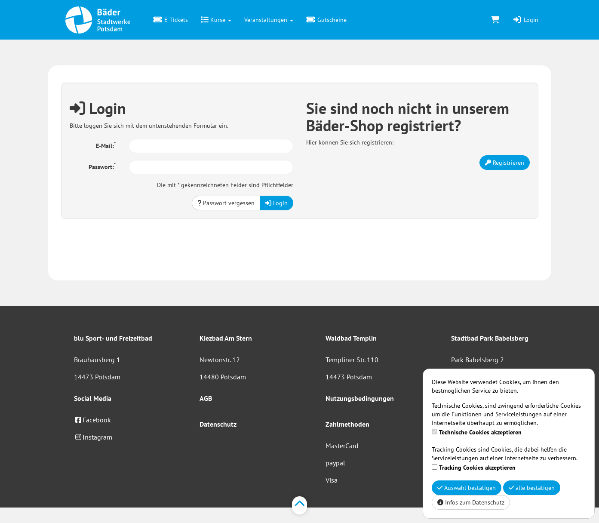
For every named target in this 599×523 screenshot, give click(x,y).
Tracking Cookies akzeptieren (477, 467)
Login (525, 20)
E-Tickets (171, 20)
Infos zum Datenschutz (470, 502)
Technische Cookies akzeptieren (480, 432)
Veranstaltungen (268, 20)
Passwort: (102, 166)
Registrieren (504, 162)
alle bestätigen (532, 488)
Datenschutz (218, 424)
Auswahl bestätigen (466, 488)
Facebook (92, 419)
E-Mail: (106, 145)
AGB (206, 398)
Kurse (216, 20)
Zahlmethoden (347, 424)
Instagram (93, 437)
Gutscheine (326, 20)
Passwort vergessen (226, 203)
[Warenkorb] (495, 19)
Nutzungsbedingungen (360, 398)
